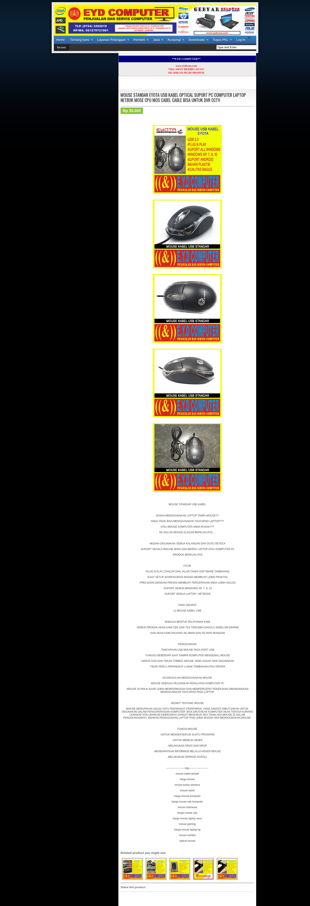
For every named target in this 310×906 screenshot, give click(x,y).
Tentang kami (79, 40)
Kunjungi (174, 40)
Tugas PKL (220, 40)
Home (60, 40)
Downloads (197, 40)
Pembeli (139, 40)
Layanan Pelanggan (111, 40)
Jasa (156, 40)
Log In (240, 40)
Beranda (61, 47)
